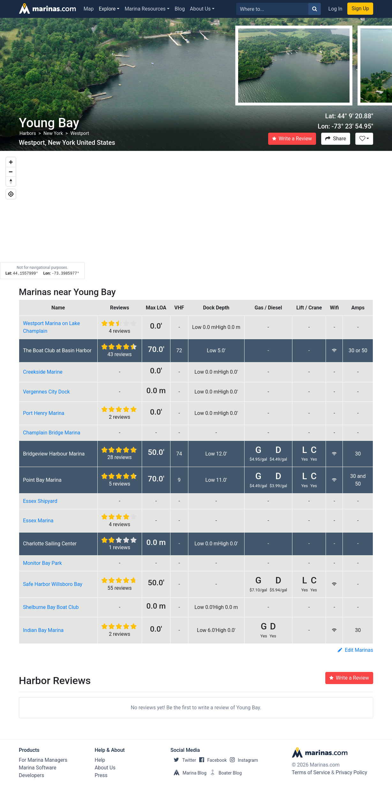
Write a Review (292, 139)
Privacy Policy (351, 772)
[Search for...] (272, 9)
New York (53, 133)
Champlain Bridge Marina (51, 433)
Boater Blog (224, 772)
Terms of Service (311, 772)
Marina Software (37, 768)
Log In (335, 9)
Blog (180, 9)
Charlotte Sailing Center (50, 544)
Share (335, 139)
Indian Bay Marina (43, 630)
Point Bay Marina (42, 480)
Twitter (183, 760)
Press (101, 775)
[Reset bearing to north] (11, 181)
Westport (79, 133)
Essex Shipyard (40, 501)
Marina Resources (144, 9)
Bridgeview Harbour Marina (54, 454)
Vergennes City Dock (46, 392)
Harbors (27, 133)
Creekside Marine (43, 372)
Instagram (242, 760)
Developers (31, 775)
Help (100, 760)
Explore (107, 9)
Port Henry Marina (43, 413)
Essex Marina (38, 521)
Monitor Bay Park (42, 563)
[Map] (196, 215)
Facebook (211, 760)
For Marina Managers (43, 760)
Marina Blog (188, 772)
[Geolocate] (11, 194)
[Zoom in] (11, 162)
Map (89, 9)
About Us (200, 9)
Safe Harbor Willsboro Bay (52, 584)
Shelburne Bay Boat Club (51, 607)
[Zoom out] (11, 171)
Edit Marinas (355, 650)
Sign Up (360, 8)
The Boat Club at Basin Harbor (57, 350)
